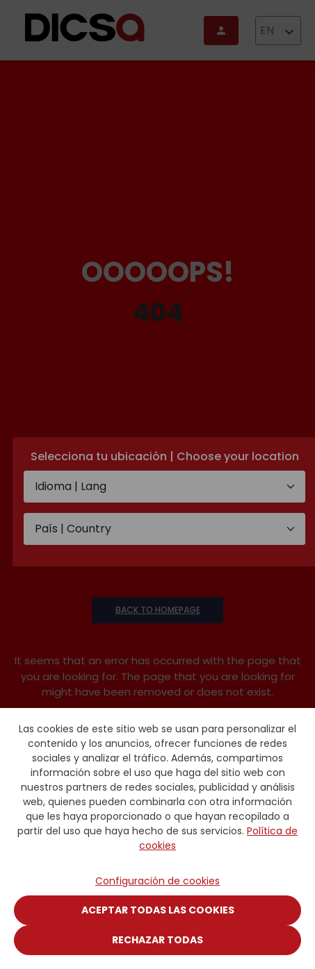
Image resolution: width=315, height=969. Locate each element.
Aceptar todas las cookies (157, 910)
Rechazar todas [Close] (157, 940)
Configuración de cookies (157, 881)
